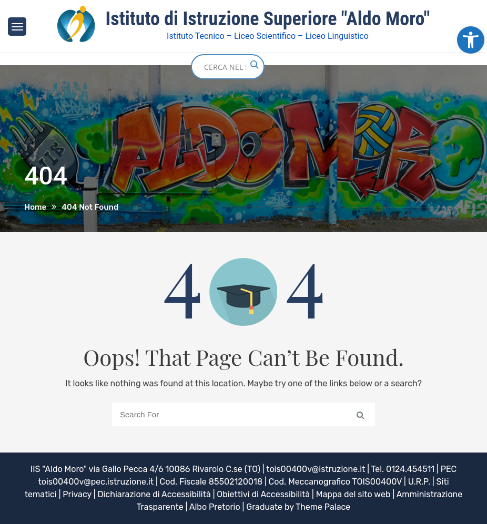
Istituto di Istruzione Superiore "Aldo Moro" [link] (268, 19)
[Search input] (225, 66)
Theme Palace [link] (323, 507)
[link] (470, 40)
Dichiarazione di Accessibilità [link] (153, 494)
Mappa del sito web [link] (353, 494)
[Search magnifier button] (254, 64)
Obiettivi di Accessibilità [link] (263, 494)
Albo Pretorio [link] (214, 507)
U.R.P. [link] (419, 482)
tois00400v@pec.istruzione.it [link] (96, 482)
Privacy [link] (77, 494)
